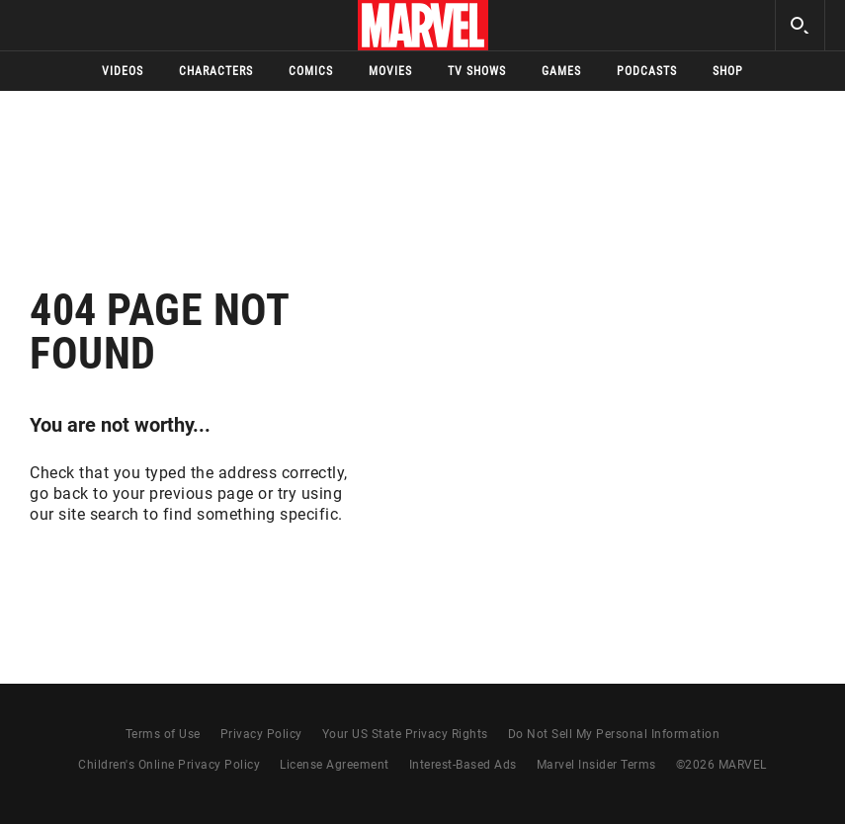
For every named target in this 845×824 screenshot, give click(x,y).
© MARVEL (721, 765)
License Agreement (334, 765)
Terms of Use (163, 734)
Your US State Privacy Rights (405, 734)
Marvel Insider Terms (596, 765)
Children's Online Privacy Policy (169, 765)
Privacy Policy (261, 734)
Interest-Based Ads (463, 765)
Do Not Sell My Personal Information (614, 734)
